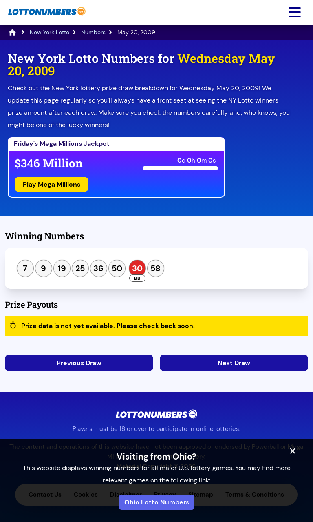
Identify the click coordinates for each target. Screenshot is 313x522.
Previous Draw (79, 363)
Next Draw (234, 363)
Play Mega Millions (51, 184)
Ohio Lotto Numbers (156, 502)
